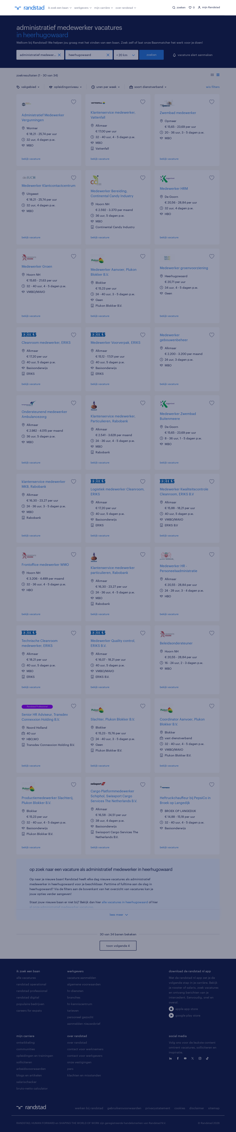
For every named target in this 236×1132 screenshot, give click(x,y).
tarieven (73, 1010)
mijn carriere (25, 1036)
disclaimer (196, 1108)
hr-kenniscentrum (79, 1004)
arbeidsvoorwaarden (31, 1068)
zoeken (152, 54)
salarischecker (26, 1082)
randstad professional (31, 991)
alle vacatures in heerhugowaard (125, 902)
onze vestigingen (79, 1062)
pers (70, 1068)
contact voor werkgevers (84, 1055)
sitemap (214, 1108)
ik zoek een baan (60, 7)
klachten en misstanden (84, 1075)
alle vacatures (26, 977)
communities (25, 1049)
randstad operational (31, 984)
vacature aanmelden (81, 977)
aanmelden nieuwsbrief (83, 1023)
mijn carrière (103, 7)
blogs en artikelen (29, 1075)
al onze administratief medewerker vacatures (61, 907)
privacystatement (157, 1108)
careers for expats (29, 1010)
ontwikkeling (25, 1042)
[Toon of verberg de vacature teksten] (215, 75)
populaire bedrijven (30, 1004)
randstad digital (27, 997)
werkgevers (83, 7)
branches (73, 997)
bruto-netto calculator (32, 1088)
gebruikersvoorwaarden (124, 1108)
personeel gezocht (80, 1017)
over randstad (126, 7)
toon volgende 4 (118, 945)
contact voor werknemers (85, 1049)
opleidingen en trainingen (34, 1055)
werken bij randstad (89, 1108)
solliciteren (24, 1062)
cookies (179, 1108)
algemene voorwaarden (84, 984)
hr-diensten (75, 991)
